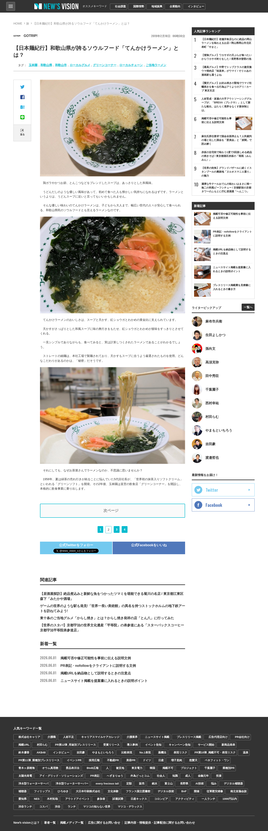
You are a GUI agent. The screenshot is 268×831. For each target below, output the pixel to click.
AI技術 (200, 783)
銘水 (154, 783)
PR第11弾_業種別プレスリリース (38, 760)
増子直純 (176, 760)
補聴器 (22, 791)
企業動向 (175, 6)
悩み (213, 783)
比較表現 (126, 752)
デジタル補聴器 (233, 783)
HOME (17, 23)
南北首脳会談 (238, 791)
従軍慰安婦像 (215, 791)
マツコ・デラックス (130, 806)
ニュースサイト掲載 (157, 737)
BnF (184, 791)
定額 (129, 783)
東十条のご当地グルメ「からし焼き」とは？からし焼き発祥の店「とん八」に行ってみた (107, 618)
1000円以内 (230, 798)
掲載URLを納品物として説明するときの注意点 (85, 673)
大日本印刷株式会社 (88, 791)
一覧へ (248, 307)
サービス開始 (206, 744)
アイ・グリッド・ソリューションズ (61, 775)
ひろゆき (63, 791)
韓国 (152, 768)
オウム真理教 (50, 768)
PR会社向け (242, 737)
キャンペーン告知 (180, 744)
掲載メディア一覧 (72, 822)
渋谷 (57, 806)
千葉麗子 (209, 768)
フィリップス (42, 791)
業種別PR (228, 768)
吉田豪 (81, 752)
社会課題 (120, 6)
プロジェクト (189, 768)
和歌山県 (46, 65)
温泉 (245, 752)
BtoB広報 (93, 768)
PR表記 (94, 775)
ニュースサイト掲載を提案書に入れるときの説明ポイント (94, 681)
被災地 (120, 768)
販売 (141, 783)
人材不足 (68, 737)
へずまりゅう (115, 775)
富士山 (169, 783)
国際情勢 (138, 6)
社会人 (161, 775)
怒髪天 (193, 760)
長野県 (184, 783)
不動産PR (113, 760)
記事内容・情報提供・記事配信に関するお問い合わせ (160, 822)
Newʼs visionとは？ (26, 822)
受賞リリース (111, 744)
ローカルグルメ (80, 65)
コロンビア (161, 798)
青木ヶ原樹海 (26, 768)
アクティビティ (184, 798)
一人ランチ (208, 798)
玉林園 (33, 65)
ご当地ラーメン (156, 65)
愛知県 (22, 798)
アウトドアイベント (77, 798)
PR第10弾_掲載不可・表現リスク (215, 752)
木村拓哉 (52, 798)
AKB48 (41, 752)
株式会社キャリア (29, 737)
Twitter (212, 490)
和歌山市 (61, 65)
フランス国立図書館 (138, 791)
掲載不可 (167, 768)
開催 (196, 791)
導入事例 (132, 744)
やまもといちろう (103, 752)
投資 (219, 775)
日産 (161, 760)
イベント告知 (153, 744)
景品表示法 (72, 768)
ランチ (72, 806)
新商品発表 (228, 744)
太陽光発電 (25, 775)
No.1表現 (145, 752)
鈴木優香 (23, 752)
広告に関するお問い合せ (104, 822)
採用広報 (94, 760)
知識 (175, 775)
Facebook (214, 505)
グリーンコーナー (104, 65)
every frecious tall (107, 783)
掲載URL (24, 744)
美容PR (130, 760)
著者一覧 (50, 822)
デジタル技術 (166, 791)
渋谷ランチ (25, 806)
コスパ (43, 806)
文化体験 (113, 791)
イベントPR (74, 760)
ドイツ (147, 760)
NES (37, 798)
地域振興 (156, 6)
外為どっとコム (139, 775)
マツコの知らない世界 (96, 806)
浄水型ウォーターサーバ (33, 783)
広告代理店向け (218, 737)
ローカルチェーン (131, 65)
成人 (188, 775)
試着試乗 (117, 798)
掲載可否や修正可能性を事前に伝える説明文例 (85, 658)
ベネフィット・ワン (217, 760)
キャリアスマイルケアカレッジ (100, 737)
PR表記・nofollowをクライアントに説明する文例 (88, 665)
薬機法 (162, 752)
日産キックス (139, 798)
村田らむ (42, 744)
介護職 (52, 737)
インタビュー (196, 6)
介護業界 (132, 737)
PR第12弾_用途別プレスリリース (75, 744)
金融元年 (203, 775)
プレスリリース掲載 (189, 737)
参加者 (101, 798)
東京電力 (136, 768)
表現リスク (180, 752)
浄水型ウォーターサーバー (72, 783)
